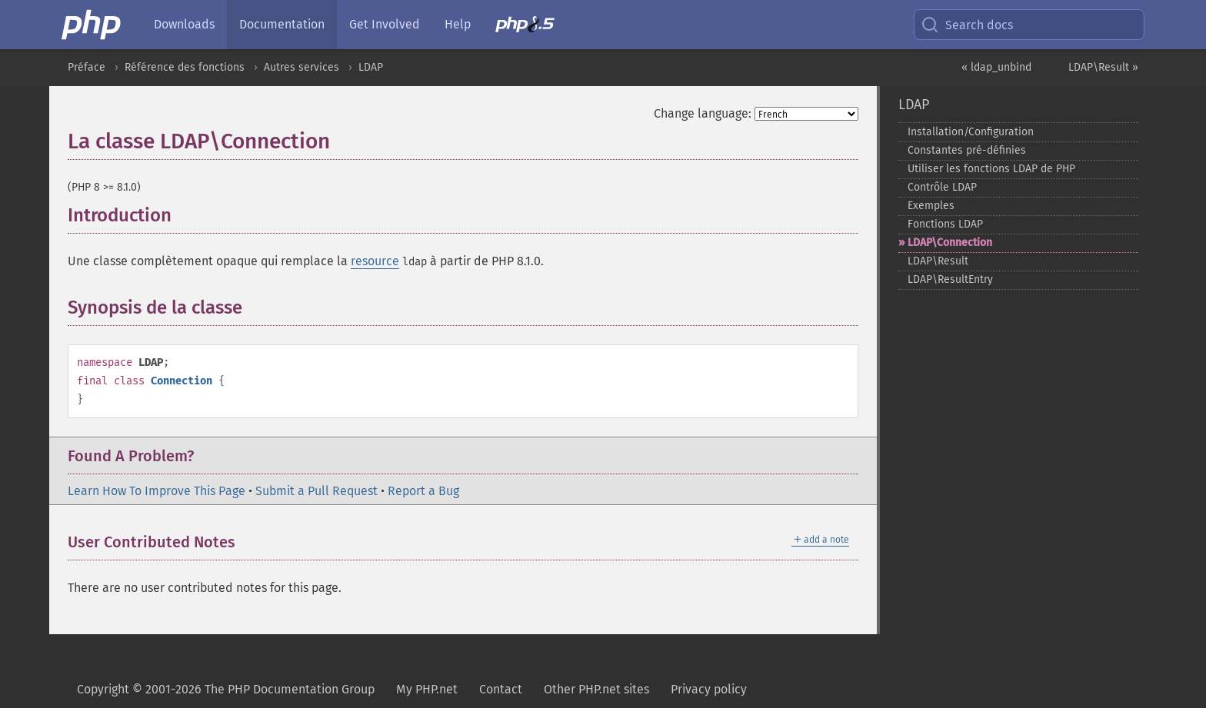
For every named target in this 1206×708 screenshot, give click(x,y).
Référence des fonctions (185, 67)
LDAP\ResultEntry (950, 279)
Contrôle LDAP (942, 187)
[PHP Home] (92, 24)
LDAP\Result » (1103, 67)
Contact (500, 689)
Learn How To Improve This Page (156, 491)
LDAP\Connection (950, 242)
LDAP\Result (938, 261)
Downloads (184, 24)
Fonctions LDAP (945, 224)
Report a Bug (423, 491)
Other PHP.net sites (596, 689)
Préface (86, 67)
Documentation (282, 24)
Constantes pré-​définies (967, 150)
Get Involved (384, 24)
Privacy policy (709, 689)
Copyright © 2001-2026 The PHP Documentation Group (226, 689)
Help (458, 24)
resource (375, 261)
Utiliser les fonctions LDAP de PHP (991, 168)
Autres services (301, 67)
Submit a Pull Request (316, 491)
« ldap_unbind (996, 67)
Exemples (931, 205)
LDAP (370, 67)
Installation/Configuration (971, 131)
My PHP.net (427, 689)
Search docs (967, 24)
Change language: (702, 113)
